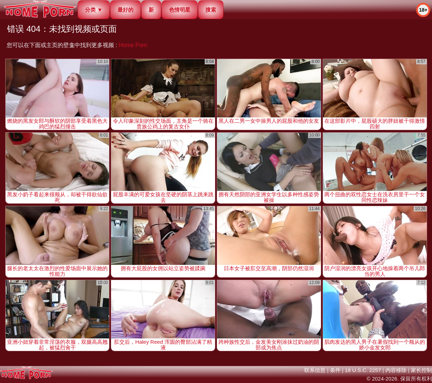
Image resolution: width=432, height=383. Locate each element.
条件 (335, 370)
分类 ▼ (93, 10)
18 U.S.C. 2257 (363, 370)
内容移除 (396, 370)
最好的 (125, 10)
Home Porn (133, 45)
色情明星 (179, 10)
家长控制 (421, 370)
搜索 (210, 10)
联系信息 (314, 370)
